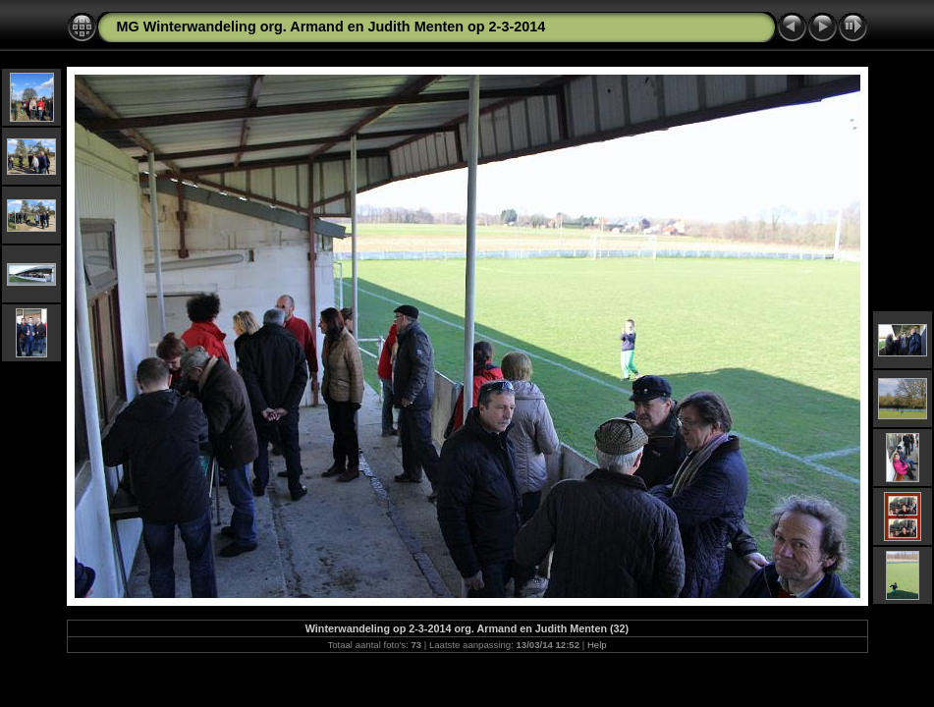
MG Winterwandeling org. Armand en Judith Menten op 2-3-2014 (331, 26)
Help (597, 644)
